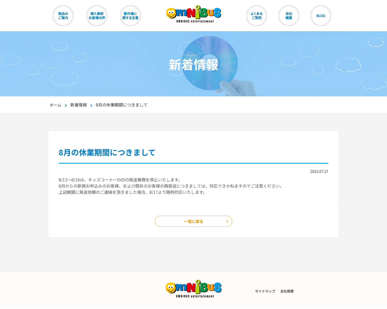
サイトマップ (262, 292)
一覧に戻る (193, 222)
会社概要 (288, 292)
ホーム (56, 105)
